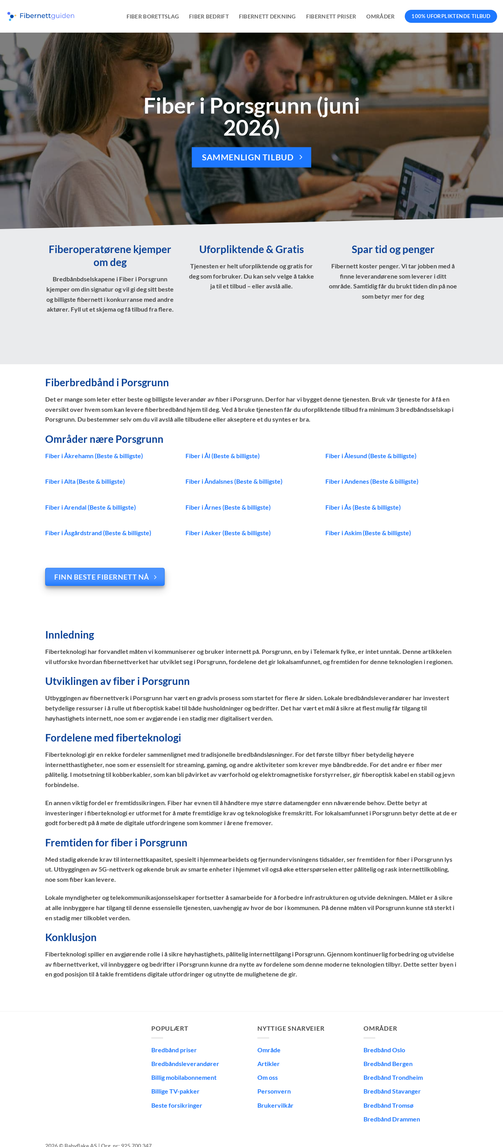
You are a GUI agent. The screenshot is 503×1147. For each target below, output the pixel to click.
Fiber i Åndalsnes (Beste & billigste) (234, 481)
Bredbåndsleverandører (185, 1063)
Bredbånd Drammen (391, 1119)
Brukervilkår (275, 1105)
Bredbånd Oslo (384, 1049)
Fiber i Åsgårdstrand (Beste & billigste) (98, 532)
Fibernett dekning (267, 16)
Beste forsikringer (176, 1105)
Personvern (274, 1091)
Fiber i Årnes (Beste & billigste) (228, 507)
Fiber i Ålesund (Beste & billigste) (371, 455)
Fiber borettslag (153, 16)
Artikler (268, 1063)
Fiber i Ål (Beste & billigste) (222, 455)
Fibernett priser (331, 16)
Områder (380, 16)
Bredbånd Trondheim (393, 1077)
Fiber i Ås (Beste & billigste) (363, 507)
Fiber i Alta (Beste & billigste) (85, 481)
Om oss (267, 1077)
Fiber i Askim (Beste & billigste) (368, 532)
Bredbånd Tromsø (388, 1105)
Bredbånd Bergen (388, 1063)
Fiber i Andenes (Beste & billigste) (372, 481)
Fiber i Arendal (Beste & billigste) (90, 507)
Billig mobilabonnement (184, 1077)
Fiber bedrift (209, 16)
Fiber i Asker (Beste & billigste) (228, 532)
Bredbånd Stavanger (392, 1091)
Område (269, 1049)
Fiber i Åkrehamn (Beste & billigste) (94, 455)
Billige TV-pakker (175, 1091)
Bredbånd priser (174, 1049)
